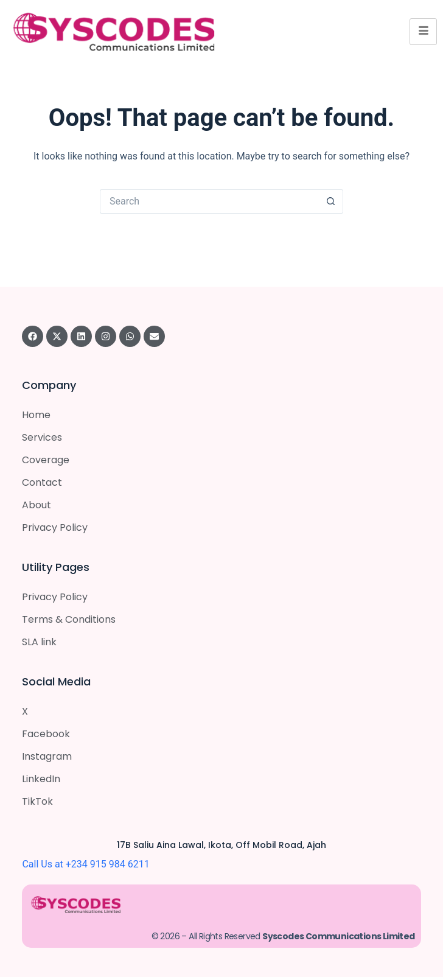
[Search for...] (209, 201)
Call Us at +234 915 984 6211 (85, 864)
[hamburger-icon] (423, 31)
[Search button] (331, 201)
